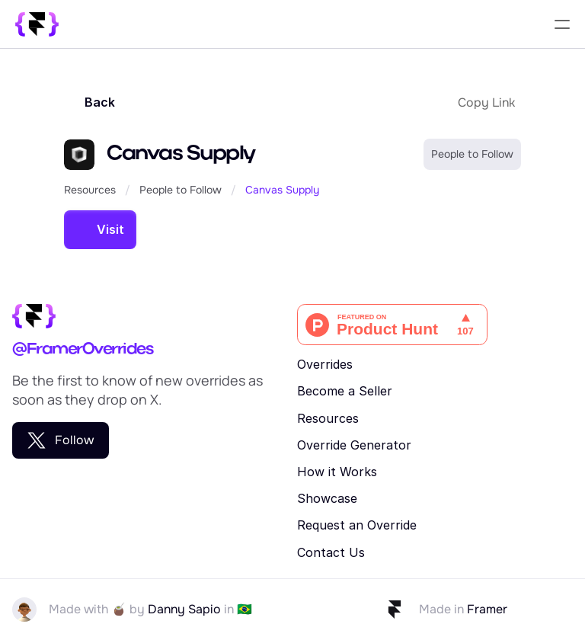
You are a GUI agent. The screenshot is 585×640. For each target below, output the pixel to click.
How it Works (337, 471)
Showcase (327, 498)
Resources (90, 190)
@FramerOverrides (82, 349)
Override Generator (354, 445)
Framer (487, 609)
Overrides (325, 364)
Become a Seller (344, 390)
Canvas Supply (282, 190)
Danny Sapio (184, 609)
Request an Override (357, 525)
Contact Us (331, 552)
